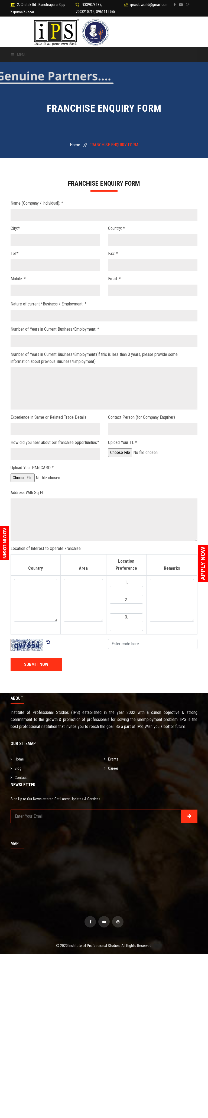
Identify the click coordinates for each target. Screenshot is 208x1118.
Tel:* (14, 253)
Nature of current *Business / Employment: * (48, 304)
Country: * (116, 228)
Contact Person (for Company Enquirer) (141, 417)
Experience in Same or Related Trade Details (48, 417)
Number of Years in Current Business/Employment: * (55, 329)
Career (111, 768)
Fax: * (113, 253)
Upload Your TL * (122, 442)
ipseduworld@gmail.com (149, 4)
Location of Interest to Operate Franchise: (46, 548)
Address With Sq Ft (27, 492)
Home (75, 144)
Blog (16, 768)
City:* (15, 228)
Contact (19, 777)
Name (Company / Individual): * (37, 203)
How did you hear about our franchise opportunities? (55, 442)
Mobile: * (18, 278)
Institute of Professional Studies (94, 945)
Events (111, 759)
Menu (19, 54)
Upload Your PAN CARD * (32, 467)
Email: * (114, 278)
